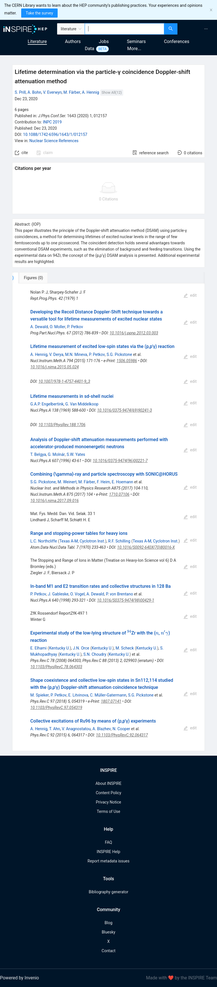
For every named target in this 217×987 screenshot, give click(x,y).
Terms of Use (108, 811)
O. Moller (57, 326)
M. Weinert (67, 482)
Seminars (136, 41)
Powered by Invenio (19, 977)
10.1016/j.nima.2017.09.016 (54, 500)
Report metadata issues (108, 861)
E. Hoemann (122, 482)
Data (89, 48)
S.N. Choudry (94, 654)
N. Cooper (121, 729)
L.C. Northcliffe (43, 541)
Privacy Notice (108, 802)
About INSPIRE (108, 783)
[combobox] (124, 29)
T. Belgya (38, 454)
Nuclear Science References (54, 140)
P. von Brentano (119, 594)
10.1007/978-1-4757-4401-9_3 (64, 381)
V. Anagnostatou (76, 729)
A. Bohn (34, 92)
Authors (73, 41)
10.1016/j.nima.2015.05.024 (54, 367)
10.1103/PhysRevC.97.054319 (56, 707)
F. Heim (103, 482)
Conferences (176, 41)
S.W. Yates (76, 454)
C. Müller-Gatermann (108, 695)
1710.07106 (119, 494)
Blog (108, 922)
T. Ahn (54, 729)
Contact (109, 950)
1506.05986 (127, 360)
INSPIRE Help (108, 851)
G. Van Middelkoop (81, 404)
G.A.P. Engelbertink (46, 404)
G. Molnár (56, 454)
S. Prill (20, 92)
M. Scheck (125, 648)
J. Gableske (58, 594)
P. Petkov (75, 326)
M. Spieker (39, 695)
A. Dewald (39, 326)
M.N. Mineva (76, 354)
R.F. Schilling (119, 541)
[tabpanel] (108, 517)
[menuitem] (206, 29)
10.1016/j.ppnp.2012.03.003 (134, 333)
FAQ (108, 842)
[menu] (198, 29)
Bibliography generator (108, 892)
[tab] (31, 278)
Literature (37, 41)
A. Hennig (90, 92)
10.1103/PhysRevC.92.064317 (122, 735)
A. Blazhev (101, 729)
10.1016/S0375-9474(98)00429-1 (125, 600)
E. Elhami (38, 648)
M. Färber (72, 92)
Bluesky (108, 932)
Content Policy (108, 793)
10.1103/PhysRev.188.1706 (62, 424)
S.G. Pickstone (119, 354)
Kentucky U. (59, 648)
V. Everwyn (52, 92)
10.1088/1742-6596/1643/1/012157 (55, 134)
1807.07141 (111, 701)
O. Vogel (77, 594)
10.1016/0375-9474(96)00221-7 (120, 460)
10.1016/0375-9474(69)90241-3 (124, 410)
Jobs (104, 41)
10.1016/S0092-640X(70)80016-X (146, 547)
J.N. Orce (81, 648)
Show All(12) (112, 92)
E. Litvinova (78, 695)
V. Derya (56, 354)
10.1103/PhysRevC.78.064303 (56, 667)
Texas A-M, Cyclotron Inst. (82, 541)
